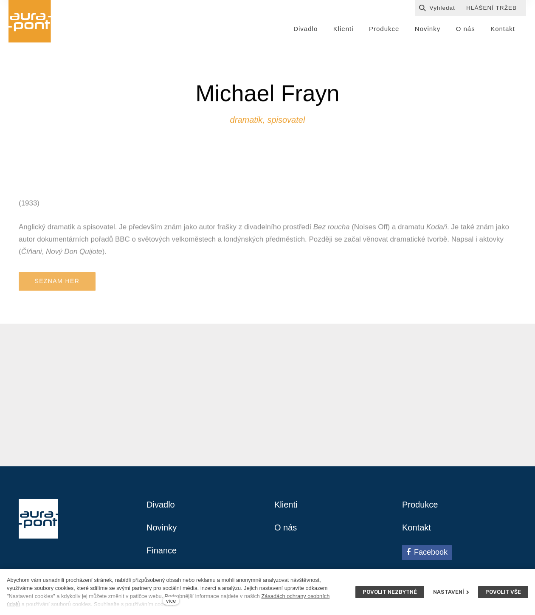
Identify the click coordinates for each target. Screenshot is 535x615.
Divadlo (160, 504)
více (171, 601)
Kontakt (416, 527)
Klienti (285, 504)
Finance (161, 550)
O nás (285, 527)
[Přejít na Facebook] (427, 552)
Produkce (420, 504)
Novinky (161, 527)
